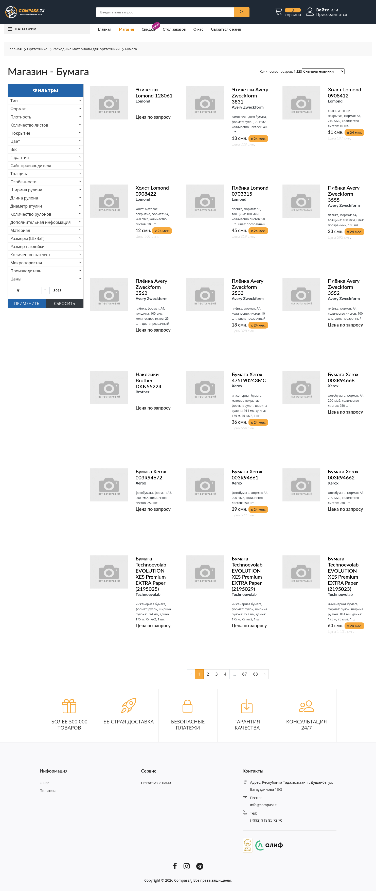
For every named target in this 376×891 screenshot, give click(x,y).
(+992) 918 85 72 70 (266, 820)
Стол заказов (174, 29)
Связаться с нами (226, 29)
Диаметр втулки (26, 206)
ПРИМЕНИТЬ (27, 303)
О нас (198, 29)
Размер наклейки (27, 246)
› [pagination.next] (264, 674)
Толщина (19, 173)
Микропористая (26, 263)
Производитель (25, 271)
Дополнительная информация (40, 222)
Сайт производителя (30, 165)
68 (255, 674)
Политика (48, 790)
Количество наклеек (30, 254)
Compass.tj (183, 880)
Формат (18, 109)
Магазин (126, 29)
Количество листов (29, 125)
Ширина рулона (26, 190)
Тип (14, 101)
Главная (104, 29)
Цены (15, 279)
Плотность (20, 117)
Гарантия (19, 157)
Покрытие (20, 133)
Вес (13, 149)
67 (244, 674)
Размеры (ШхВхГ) (27, 238)
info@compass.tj (264, 804)
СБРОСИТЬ (64, 303)
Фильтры (45, 90)
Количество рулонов (30, 214)
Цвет (15, 141)
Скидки (148, 29)
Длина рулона (24, 198)
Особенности (23, 182)
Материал (20, 230)
